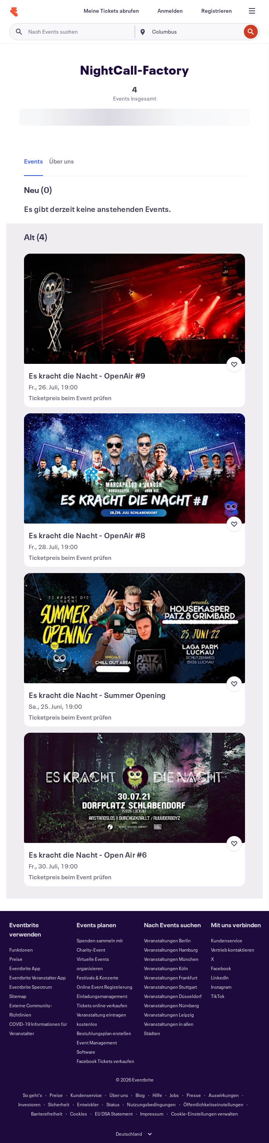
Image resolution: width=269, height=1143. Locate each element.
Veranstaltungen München (171, 959)
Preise (15, 959)
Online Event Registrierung (104, 987)
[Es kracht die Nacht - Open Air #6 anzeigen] (134, 788)
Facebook (221, 968)
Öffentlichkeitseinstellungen (213, 1104)
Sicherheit (58, 1104)
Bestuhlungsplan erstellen (104, 1033)
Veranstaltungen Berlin (167, 940)
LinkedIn (220, 977)
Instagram (221, 987)
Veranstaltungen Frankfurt (170, 977)
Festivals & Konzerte (97, 977)
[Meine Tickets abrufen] (111, 11)
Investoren (29, 1104)
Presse (194, 1095)
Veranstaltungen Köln (166, 968)
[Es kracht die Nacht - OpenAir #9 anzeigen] (134, 309)
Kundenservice (226, 940)
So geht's (32, 1095)
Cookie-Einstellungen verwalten (204, 1114)
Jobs (174, 1095)
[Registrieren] (216, 11)
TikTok (217, 996)
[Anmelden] (170, 11)
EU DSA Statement (114, 1114)
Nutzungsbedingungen (151, 1104)
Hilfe (157, 1095)
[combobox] (195, 32)
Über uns (119, 1095)
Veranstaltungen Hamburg (171, 950)
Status (113, 1104)
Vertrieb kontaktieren (232, 950)
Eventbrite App (24, 968)
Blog (140, 1095)
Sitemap (17, 996)
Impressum (151, 1114)
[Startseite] (14, 12)
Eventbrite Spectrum (30, 987)
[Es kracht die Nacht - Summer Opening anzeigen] (134, 628)
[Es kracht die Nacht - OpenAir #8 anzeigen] (134, 468)
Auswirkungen (224, 1095)
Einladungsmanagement (102, 996)
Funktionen (21, 950)
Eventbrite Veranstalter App (37, 977)
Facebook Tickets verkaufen (105, 1061)
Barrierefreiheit (46, 1114)
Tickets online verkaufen (102, 1005)
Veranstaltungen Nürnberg (171, 1005)
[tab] (35, 161)
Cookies (78, 1114)
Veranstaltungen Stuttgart (170, 987)
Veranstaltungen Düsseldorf (173, 996)
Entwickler (88, 1104)
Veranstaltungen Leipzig (169, 1015)
